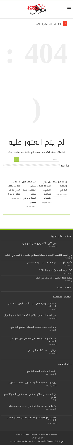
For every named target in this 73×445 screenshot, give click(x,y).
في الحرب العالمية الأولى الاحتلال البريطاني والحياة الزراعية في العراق (38, 255)
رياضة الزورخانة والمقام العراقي (49, 24)
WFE (27, 434)
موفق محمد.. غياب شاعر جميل (42, 350)
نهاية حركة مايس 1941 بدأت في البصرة (53, 278)
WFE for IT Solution (49, 434)
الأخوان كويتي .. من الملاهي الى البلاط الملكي (49, 263)
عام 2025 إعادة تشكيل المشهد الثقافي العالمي (33, 327)
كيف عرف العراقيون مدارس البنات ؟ (55, 270)
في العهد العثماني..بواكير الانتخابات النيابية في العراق (30, 315)
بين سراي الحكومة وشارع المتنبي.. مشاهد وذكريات (44, 190)
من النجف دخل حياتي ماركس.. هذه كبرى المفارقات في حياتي (29, 395)
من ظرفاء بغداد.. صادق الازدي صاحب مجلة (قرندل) (14, 188)
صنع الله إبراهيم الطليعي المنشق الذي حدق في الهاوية (33, 340)
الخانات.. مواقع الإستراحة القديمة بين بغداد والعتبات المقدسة (31, 419)
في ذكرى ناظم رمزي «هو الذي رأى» (39, 243)
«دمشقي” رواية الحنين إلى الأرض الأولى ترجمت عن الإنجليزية (32, 305)
